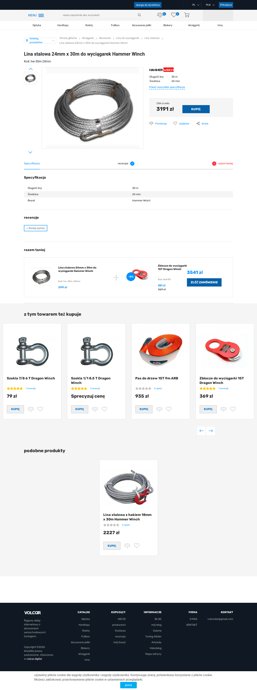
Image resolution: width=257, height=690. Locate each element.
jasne (128, 685)
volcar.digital (34, 659)
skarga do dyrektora (148, 5)
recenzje (120, 636)
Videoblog (155, 648)
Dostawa (120, 630)
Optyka (37, 25)
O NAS (193, 619)
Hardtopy (63, 25)
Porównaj (161, 123)
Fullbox (115, 25)
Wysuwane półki (141, 25)
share (204, 123)
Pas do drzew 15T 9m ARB (156, 378)
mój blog (156, 625)
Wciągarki (84, 654)
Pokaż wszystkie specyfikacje (167, 87)
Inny (87, 660)
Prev (26, 67)
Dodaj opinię (35, 228)
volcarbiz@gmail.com (220, 619)
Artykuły (156, 642)
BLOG (158, 619)
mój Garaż (219, 15)
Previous (201, 436)
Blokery (85, 648)
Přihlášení (226, 5)
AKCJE (122, 619)
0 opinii (158, 388)
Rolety (89, 25)
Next (26, 151)
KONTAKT (191, 625)
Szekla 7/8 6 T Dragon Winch (31, 378)
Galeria (157, 630)
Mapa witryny (153, 654)
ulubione (184, 123)
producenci (119, 625)
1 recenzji (31, 388)
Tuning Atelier (153, 636)
